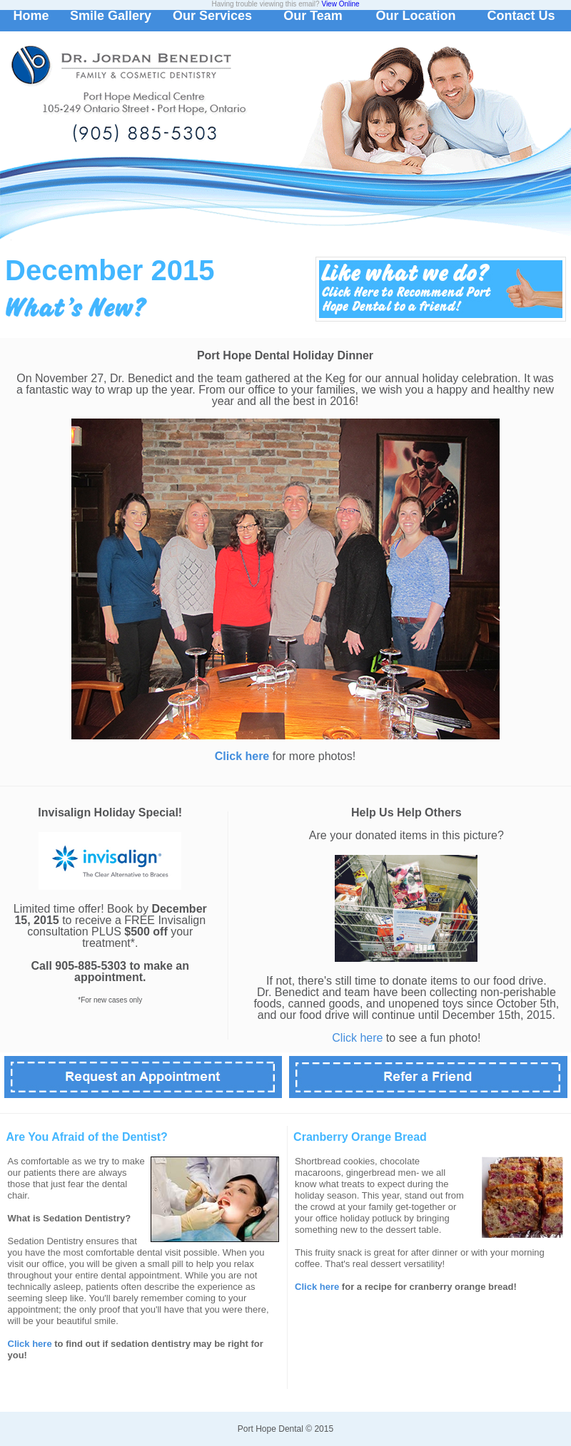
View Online (340, 4)
